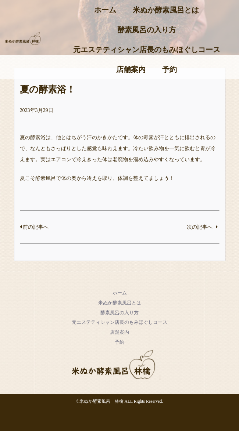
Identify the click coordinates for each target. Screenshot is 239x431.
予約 (169, 69)
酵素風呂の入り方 (146, 30)
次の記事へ (202, 227)
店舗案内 (131, 69)
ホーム (105, 10)
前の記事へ (34, 227)
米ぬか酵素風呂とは (166, 10)
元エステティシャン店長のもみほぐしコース (146, 50)
